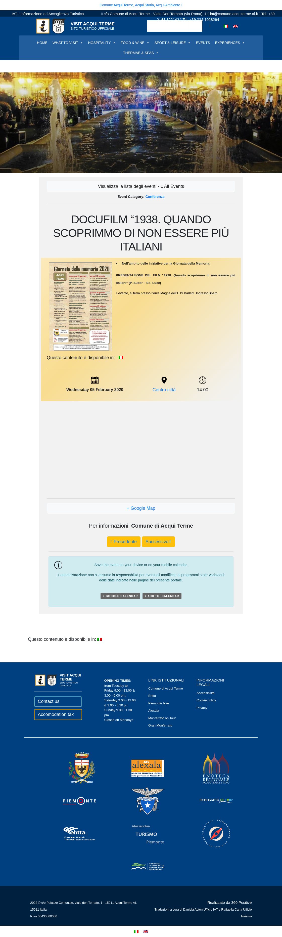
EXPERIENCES (230, 43)
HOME (42, 43)
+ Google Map (141, 508)
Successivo (158, 541)
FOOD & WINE (135, 43)
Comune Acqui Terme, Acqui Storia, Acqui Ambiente (141, 5)
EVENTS (203, 43)
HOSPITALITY (102, 43)
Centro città (164, 389)
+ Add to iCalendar (162, 596)
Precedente (124, 541)
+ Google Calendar (120, 596)
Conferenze (155, 197)
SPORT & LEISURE (173, 43)
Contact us (48, 701)
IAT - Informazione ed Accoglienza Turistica (48, 14)
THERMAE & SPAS (141, 53)
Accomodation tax (56, 714)
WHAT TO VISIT (68, 43)
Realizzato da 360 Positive (229, 902)
